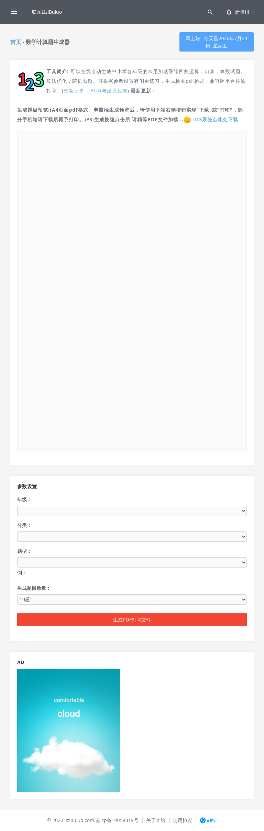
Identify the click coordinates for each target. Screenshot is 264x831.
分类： (24, 525)
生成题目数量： (34, 588)
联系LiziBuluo (47, 12)
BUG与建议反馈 (108, 90)
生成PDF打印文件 (132, 619)
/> (132, 291)
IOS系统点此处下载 (216, 119)
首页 (15, 42)
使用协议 (182, 820)
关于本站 (155, 820)
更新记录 (74, 90)
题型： (24, 551)
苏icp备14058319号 (117, 820)
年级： (24, 499)
